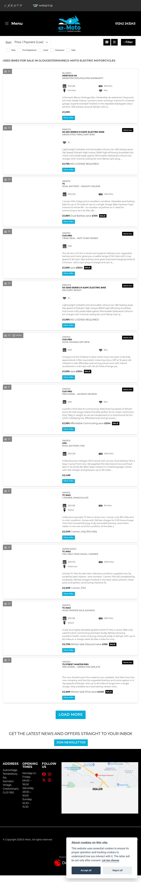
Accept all (86, 870)
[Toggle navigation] (14, 23)
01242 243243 (125, 23)
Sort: (9, 42)
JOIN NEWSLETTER (72, 749)
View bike (69, 118)
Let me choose (110, 860)
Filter (128, 42)
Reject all (117, 870)
